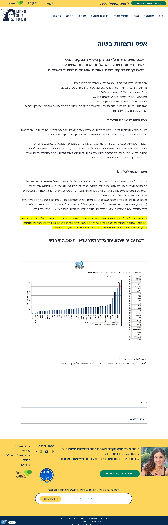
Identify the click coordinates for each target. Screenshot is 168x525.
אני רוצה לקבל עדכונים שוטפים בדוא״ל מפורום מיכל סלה (82, 489)
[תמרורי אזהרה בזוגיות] (148, 3)
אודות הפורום (22, 446)
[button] (162, 16)
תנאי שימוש (99, 521)
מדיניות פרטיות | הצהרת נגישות (78, 521)
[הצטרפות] (50, 499)
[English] (33, 3)
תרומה (26, 460)
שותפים (25, 451)
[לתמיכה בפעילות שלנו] (108, 3)
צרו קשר (25, 465)
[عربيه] (50, 3)
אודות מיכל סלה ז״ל (18, 455)
